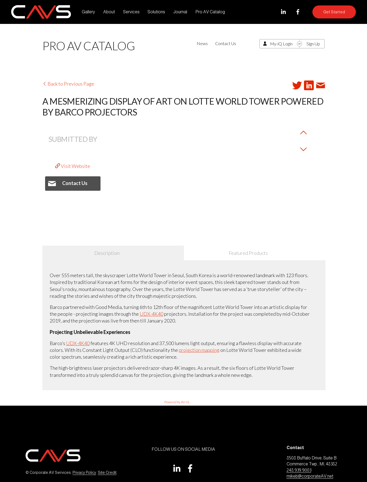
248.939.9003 (299, 470)
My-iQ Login (281, 43)
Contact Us (225, 43)
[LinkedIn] (283, 11)
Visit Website (72, 166)
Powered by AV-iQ (176, 402)
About (109, 12)
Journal (180, 12)
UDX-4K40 (151, 314)
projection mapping (199, 350)
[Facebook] (297, 11)
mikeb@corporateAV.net (310, 476)
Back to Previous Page (68, 84)
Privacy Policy (84, 472)
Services (131, 12)
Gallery (88, 12)
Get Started (334, 12)
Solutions (156, 12)
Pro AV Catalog (210, 12)
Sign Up (313, 43)
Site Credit (107, 472)
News (202, 43)
